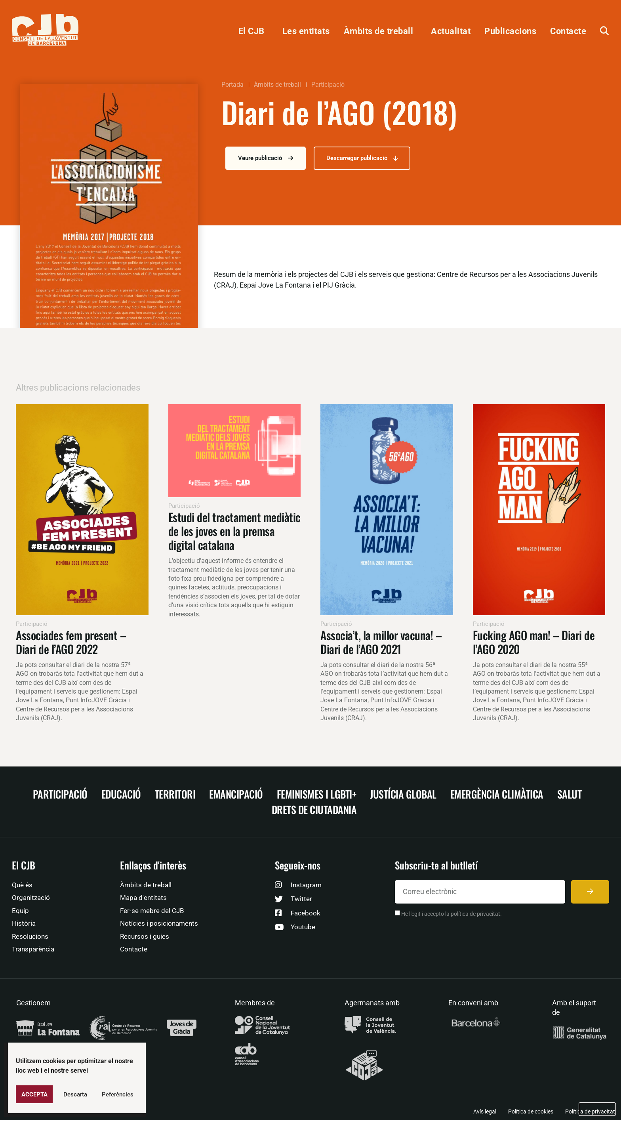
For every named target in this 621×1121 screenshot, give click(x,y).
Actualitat (451, 31)
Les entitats (306, 31)
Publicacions (510, 31)
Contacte (568, 31)
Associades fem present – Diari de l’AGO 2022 (71, 642)
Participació (328, 84)
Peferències (117, 1094)
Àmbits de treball (380, 31)
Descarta (75, 1094)
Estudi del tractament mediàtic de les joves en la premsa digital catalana (234, 531)
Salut (569, 795)
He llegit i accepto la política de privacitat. (451, 914)
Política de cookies (530, 1112)
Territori (175, 795)
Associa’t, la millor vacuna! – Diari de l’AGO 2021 (381, 642)
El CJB (253, 31)
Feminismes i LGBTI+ (316, 795)
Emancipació (236, 795)
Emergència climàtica (496, 795)
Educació (121, 795)
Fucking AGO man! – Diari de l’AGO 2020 (534, 642)
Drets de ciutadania (314, 810)
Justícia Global (403, 795)
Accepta (34, 1094)
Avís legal (484, 1112)
